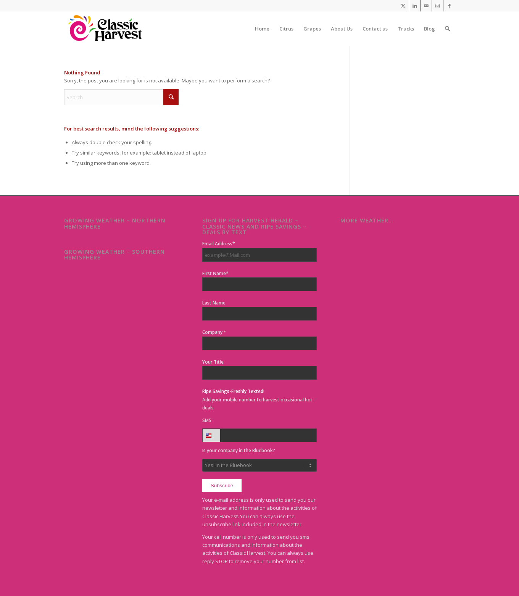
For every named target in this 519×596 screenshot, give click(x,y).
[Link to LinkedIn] (414, 5)
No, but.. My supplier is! (259, 465)
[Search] (447, 28)
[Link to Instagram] (437, 5)
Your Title (213, 362)
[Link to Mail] (426, 5)
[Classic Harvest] (107, 28)
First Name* (215, 273)
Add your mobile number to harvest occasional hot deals (257, 399)
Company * (214, 332)
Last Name (214, 303)
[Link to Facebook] (449, 5)
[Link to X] (403, 5)
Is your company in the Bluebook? (238, 450)
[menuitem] (262, 28)
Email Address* (218, 243)
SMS (206, 420)
